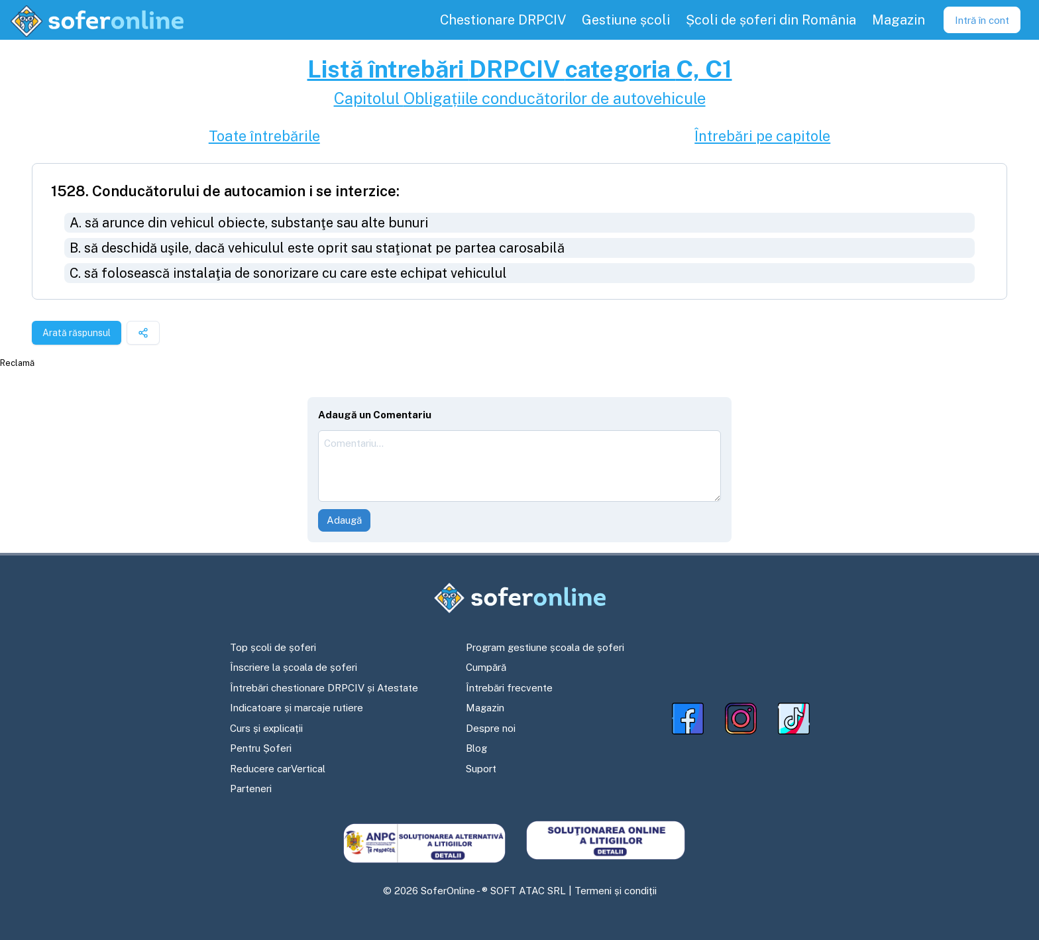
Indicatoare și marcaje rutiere (296, 707)
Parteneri (251, 788)
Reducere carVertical (277, 768)
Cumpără (486, 667)
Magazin (485, 707)
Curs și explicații (266, 728)
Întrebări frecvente (509, 687)
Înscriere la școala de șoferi (293, 667)
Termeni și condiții (615, 890)
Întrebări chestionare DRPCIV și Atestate (324, 687)
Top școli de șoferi (273, 647)
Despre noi (491, 728)
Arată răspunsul (76, 332)
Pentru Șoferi (261, 748)
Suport (481, 768)
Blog (476, 748)
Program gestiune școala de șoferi (545, 647)
